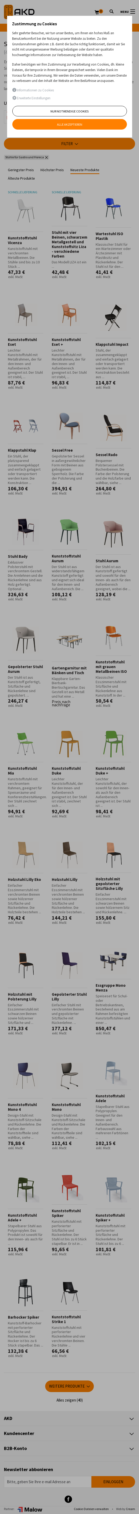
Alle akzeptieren (69, 124)
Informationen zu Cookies (33, 90)
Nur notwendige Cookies (69, 111)
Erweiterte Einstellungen (31, 98)
